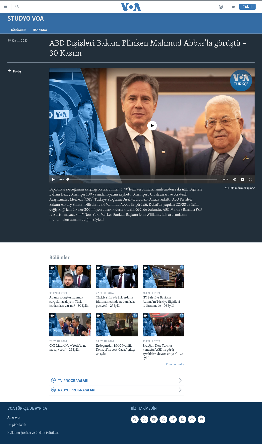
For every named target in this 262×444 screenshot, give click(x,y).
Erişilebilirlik (16, 425)
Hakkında (40, 30)
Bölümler (18, 30)
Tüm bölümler (175, 364)
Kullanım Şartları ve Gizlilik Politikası (33, 433)
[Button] (14, 72)
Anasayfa (13, 417)
